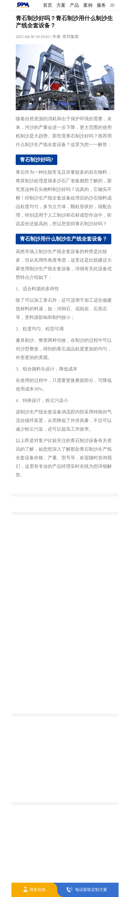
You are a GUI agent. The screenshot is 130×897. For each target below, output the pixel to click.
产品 (74, 5)
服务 (101, 5)
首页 (47, 5)
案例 (87, 5)
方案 (61, 5)
